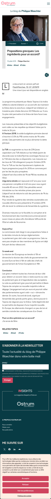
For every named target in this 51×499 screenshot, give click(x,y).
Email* (25, 366)
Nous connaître (7, 424)
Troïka (23, 65)
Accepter (25, 478)
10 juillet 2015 (11, 61)
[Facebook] (9, 449)
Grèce (10, 65)
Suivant (24, 43)
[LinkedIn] (14, 449)
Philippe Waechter (24, 61)
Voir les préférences (25, 491)
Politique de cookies (24, 496)
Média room (6, 427)
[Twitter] (4, 449)
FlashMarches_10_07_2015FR (26, 87)
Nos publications (7, 430)
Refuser (25, 485)
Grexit (17, 65)
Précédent (12, 43)
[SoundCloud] (19, 449)
